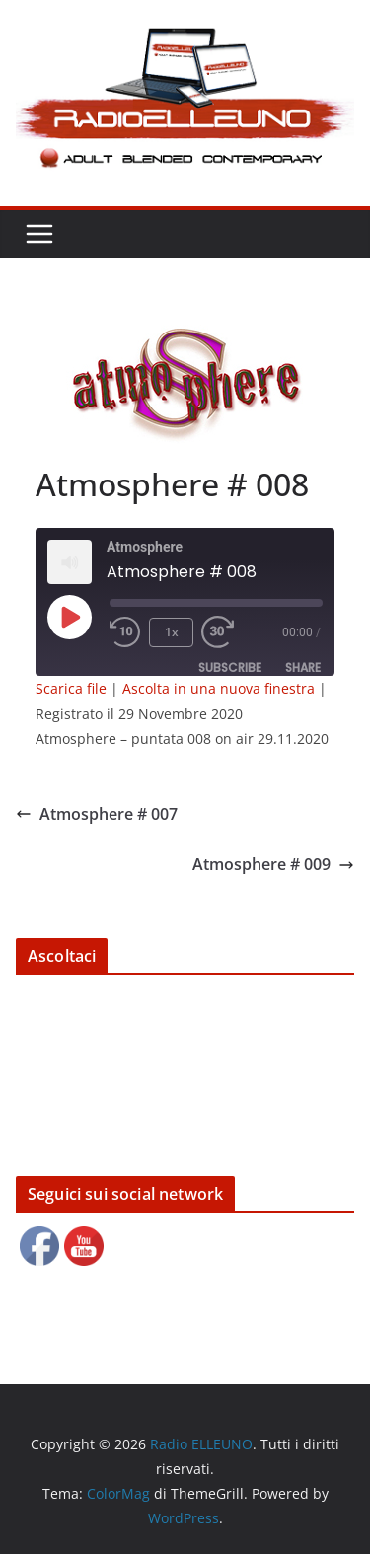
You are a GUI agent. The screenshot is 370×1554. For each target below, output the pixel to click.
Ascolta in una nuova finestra (218, 688)
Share (303, 667)
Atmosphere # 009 (273, 864)
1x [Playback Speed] (172, 632)
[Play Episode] (69, 616)
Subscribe (229, 667)
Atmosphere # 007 (97, 814)
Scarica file (71, 688)
